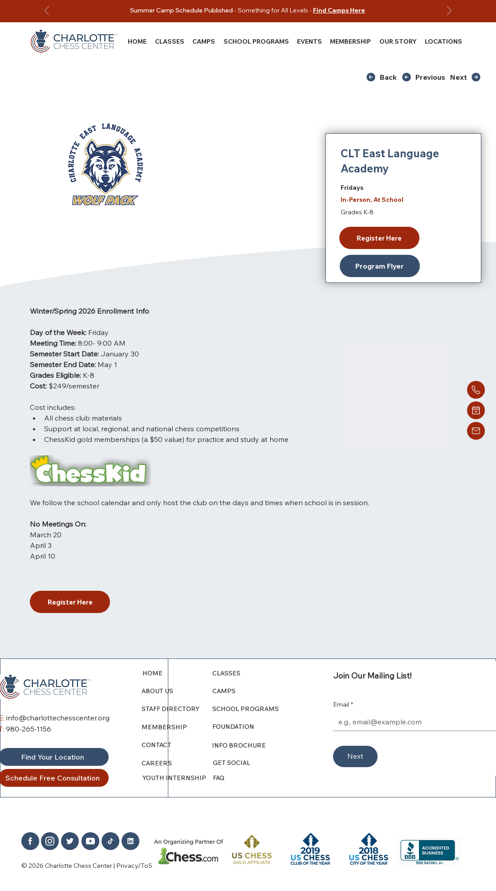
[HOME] (178, 673)
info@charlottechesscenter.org (58, 717)
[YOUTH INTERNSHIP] (178, 778)
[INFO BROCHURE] (251, 745)
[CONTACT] (174, 745)
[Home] (476, 390)
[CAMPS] (252, 691)
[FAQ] (252, 778)
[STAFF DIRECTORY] (177, 709)
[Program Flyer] (380, 266)
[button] (397, 41)
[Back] (383, 77)
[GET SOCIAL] (252, 763)
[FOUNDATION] (254, 727)
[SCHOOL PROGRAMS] (252, 709)
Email (343, 704)
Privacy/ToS (134, 866)
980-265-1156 (28, 728)
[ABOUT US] (177, 691)
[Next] (449, 11)
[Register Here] (379, 238)
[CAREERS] (177, 763)
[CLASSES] (252, 673)
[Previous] (47, 11)
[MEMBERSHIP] (177, 727)
